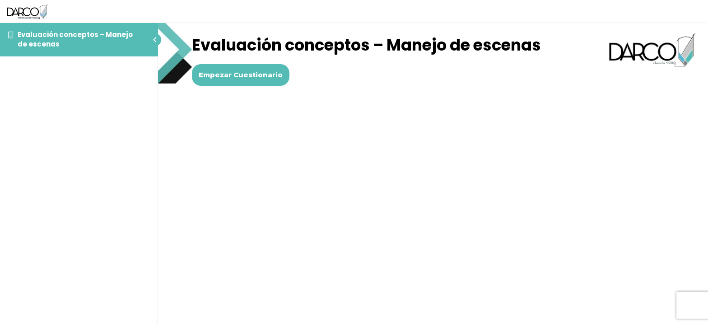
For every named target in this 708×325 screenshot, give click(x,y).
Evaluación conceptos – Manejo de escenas (75, 39)
